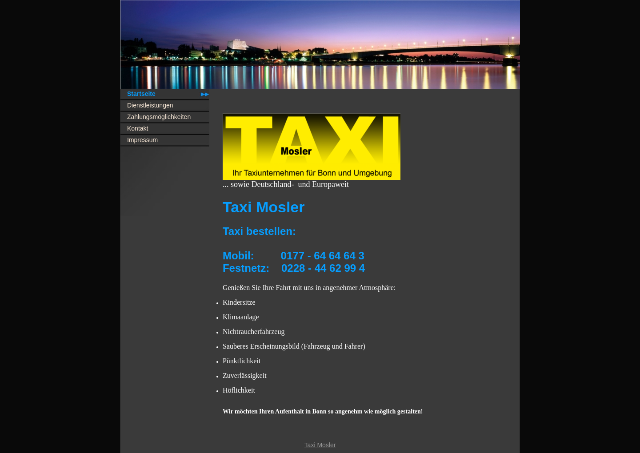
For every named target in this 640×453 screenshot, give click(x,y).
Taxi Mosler (320, 445)
